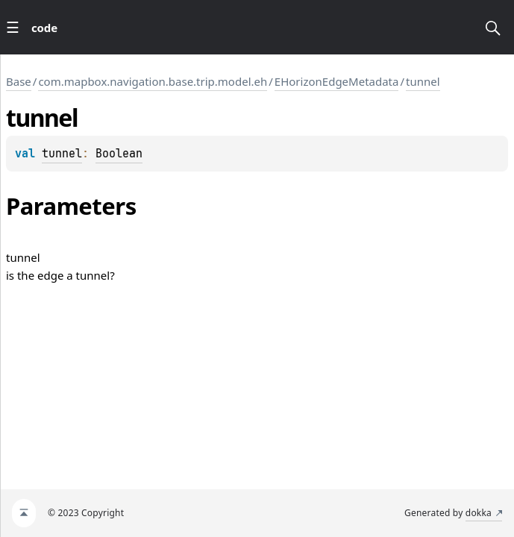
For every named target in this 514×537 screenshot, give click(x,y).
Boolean (118, 153)
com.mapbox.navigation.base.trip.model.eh (152, 81)
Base (18, 81)
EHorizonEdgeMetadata (337, 81)
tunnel (423, 81)
